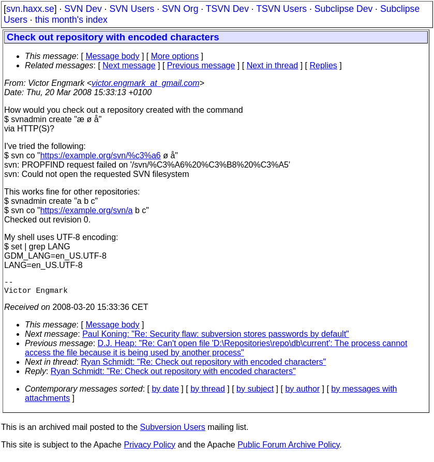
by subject (255, 393)
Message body (112, 56)
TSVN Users (281, 9)
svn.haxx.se (30, 9)
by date (165, 393)
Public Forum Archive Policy (288, 448)
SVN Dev (82, 9)
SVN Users (131, 9)
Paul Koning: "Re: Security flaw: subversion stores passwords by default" (215, 338)
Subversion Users (172, 431)
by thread (207, 393)
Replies (323, 65)
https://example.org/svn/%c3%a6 (100, 155)
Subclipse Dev (343, 9)
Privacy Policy (149, 448)
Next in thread (272, 65)
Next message (128, 65)
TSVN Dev (227, 9)
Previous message (201, 65)
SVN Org (180, 9)
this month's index (71, 19)
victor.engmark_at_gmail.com (145, 83)
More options (175, 56)
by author (302, 393)
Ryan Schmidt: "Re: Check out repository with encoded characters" (203, 366)
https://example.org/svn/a (86, 210)
